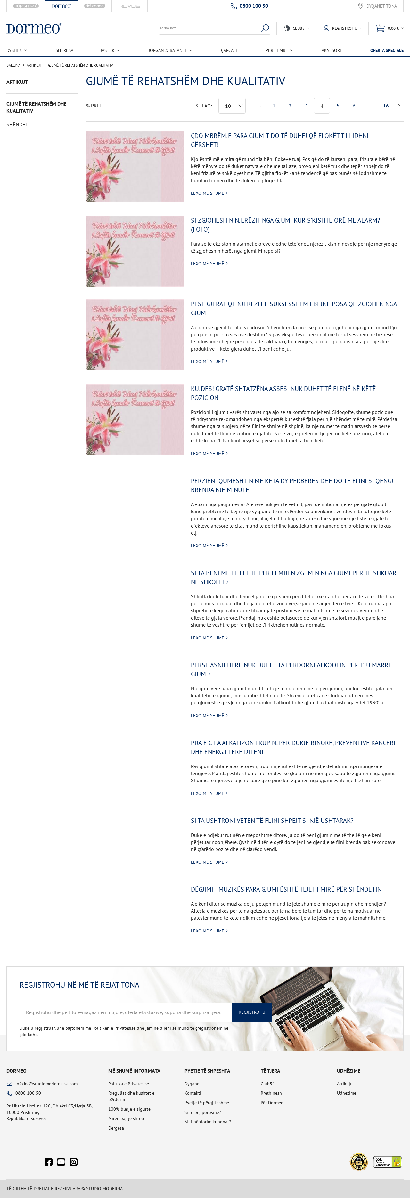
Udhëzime (346, 1093)
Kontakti (192, 1093)
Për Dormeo (272, 1103)
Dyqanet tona (381, 6)
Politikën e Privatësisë (113, 1028)
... (370, 105)
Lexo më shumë (207, 193)
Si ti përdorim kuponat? (207, 1121)
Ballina (13, 65)
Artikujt (34, 65)
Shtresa (64, 50)
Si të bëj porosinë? (202, 1112)
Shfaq (203, 105)
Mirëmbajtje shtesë (126, 1118)
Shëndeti (18, 124)
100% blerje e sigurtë (129, 1109)
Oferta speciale (387, 50)
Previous (261, 105)
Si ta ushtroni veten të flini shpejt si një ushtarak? (272, 820)
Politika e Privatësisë (128, 1084)
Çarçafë (229, 50)
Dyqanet (192, 1084)
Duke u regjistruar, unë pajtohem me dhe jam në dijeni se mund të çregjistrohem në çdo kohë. (124, 1031)
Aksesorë (332, 50)
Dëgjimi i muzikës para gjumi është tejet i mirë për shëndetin (286, 889)
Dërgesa (116, 1128)
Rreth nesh (271, 1093)
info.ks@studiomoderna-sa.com (46, 1084)
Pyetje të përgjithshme (206, 1103)
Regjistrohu (252, 1012)
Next (398, 105)
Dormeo (16, 1070)
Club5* (267, 1084)
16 (386, 105)
